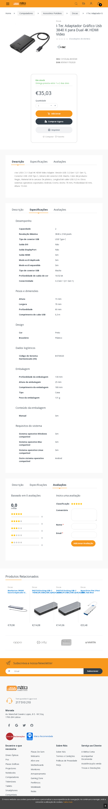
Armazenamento (38, 773)
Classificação (61, 503)
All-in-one (35, 760)
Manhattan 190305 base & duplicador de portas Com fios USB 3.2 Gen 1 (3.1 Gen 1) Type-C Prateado (17, 592)
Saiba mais (68, 802)
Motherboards (37, 765)
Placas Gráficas (12, 764)
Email (59, 533)
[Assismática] (19, 3)
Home (8, 13)
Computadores (26, 13)
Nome (60, 524)
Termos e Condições (65, 756)
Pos (7, 759)
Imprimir (54, 130)
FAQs (58, 765)
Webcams (35, 756)
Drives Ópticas (11, 755)
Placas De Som (37, 751)
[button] (76, 3)
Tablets (8, 786)
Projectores (10, 768)
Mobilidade (36, 787)
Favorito (59, 136)
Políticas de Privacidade (66, 760)
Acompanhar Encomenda (87, 757)
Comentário (61, 510)
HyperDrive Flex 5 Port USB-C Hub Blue (90, 592)
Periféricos (35, 782)
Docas (75, 13)
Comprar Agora (54, 121)
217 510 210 (23, 702)
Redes (33, 791)
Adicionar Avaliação (83, 543)
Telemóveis (10, 781)
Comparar (48, 136)
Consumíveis (11, 794)
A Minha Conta (88, 751)
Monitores (35, 769)
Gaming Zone (37, 778)
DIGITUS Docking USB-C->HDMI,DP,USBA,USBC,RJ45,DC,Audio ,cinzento (47, 592)
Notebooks (10, 772)
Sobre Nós (61, 751)
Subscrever (92, 671)
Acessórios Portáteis (52, 13)
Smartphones (11, 790)
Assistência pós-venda (91, 763)
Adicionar (54, 113)
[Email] (48, 671)
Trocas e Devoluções (90, 768)
